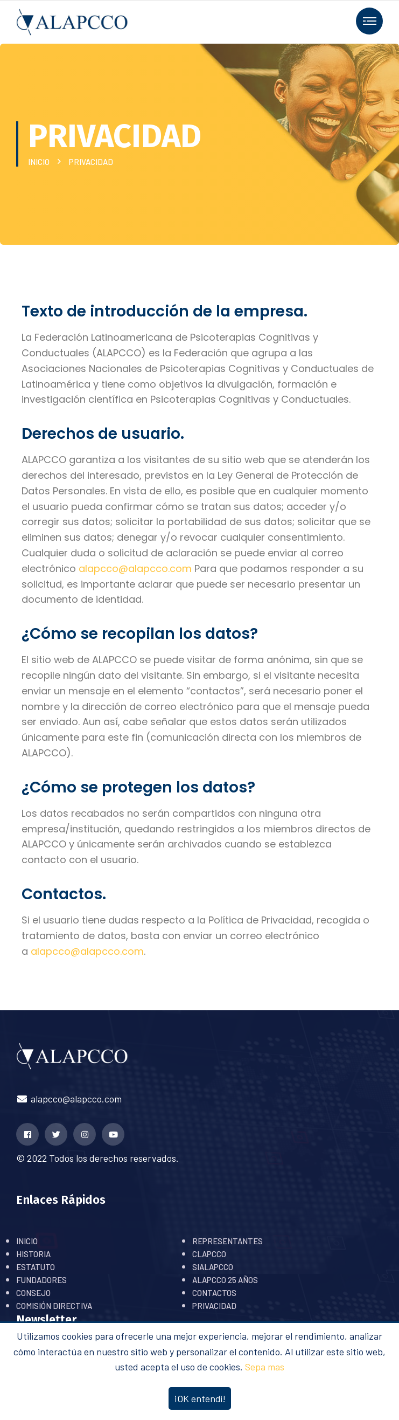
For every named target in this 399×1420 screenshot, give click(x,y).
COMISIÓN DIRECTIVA (54, 1306)
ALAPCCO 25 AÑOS (225, 1280)
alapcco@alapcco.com (69, 1099)
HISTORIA (33, 1254)
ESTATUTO (35, 1267)
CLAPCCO (209, 1254)
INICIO (40, 162)
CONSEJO (33, 1293)
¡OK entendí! (200, 1398)
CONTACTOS (214, 1293)
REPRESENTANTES (227, 1241)
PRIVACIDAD (214, 1306)
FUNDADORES (41, 1280)
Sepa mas (264, 1367)
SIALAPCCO (212, 1267)
